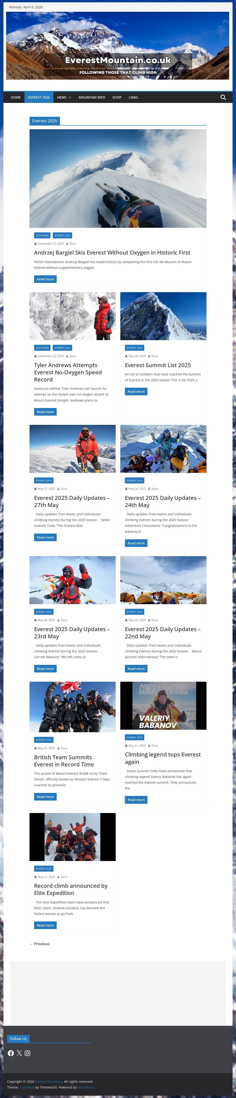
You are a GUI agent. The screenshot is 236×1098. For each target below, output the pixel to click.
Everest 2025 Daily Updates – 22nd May (163, 632)
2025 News (42, 235)
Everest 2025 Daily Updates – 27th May (72, 501)
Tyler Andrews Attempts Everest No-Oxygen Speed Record (68, 372)
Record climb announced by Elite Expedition (70, 889)
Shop (116, 97)
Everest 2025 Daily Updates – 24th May (163, 501)
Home (16, 97)
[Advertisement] (118, 993)
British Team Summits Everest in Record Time (64, 760)
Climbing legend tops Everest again (163, 757)
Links (133, 97)
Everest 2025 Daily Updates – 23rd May (72, 632)
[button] (68, 97)
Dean (72, 244)
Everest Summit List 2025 (158, 365)
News (61, 97)
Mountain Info (92, 97)
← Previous (40, 943)
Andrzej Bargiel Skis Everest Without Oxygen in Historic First (112, 252)
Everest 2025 (39, 97)
